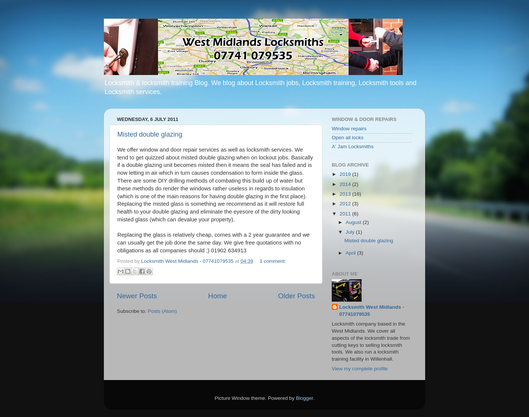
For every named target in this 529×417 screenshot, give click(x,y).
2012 (346, 203)
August (354, 222)
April (351, 253)
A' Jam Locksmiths (353, 146)
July (351, 232)
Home (217, 296)
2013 (346, 194)
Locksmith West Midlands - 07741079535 (371, 310)
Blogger (304, 398)
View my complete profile (360, 368)
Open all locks (348, 137)
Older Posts (296, 296)
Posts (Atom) (162, 311)
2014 (346, 184)
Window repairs (349, 128)
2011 (346, 214)
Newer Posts (137, 296)
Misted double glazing (149, 134)
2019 (346, 174)
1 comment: (273, 261)
